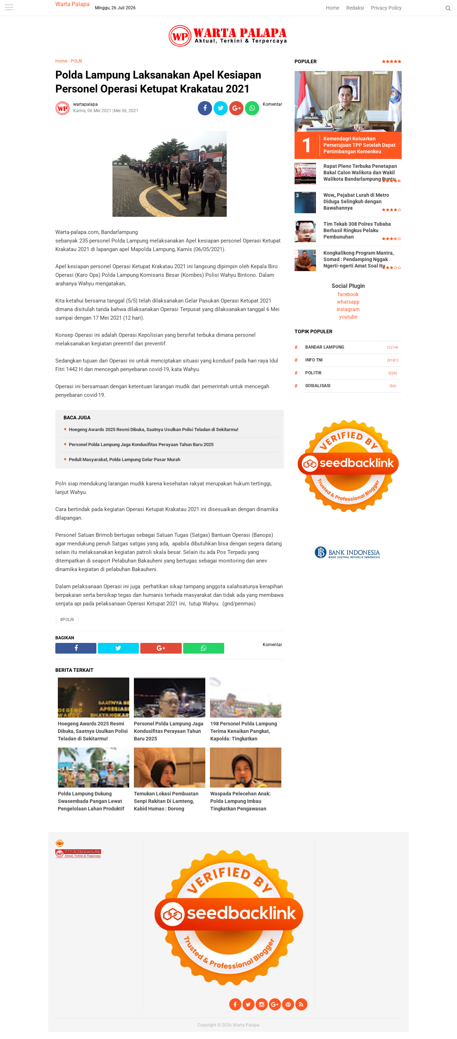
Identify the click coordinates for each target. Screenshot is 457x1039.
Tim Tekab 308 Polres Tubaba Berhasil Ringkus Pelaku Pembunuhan (357, 230)
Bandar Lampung (324, 347)
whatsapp (348, 302)
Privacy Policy (386, 8)
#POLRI (67, 619)
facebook (348, 294)
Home (332, 8)
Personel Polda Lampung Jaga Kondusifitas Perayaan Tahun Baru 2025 (141, 444)
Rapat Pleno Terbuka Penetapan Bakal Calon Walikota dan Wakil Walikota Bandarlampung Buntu (360, 172)
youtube (348, 317)
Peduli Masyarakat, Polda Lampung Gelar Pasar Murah (124, 459)
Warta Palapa (72, 4)
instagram (348, 309)
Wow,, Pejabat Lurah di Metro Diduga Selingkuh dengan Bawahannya (356, 201)
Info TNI (314, 360)
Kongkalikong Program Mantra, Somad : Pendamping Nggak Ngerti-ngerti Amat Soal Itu (358, 259)
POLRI (76, 61)
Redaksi (355, 8)
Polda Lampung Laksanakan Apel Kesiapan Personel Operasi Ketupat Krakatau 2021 (158, 82)
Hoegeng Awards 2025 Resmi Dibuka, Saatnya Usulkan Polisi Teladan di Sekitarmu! (153, 429)
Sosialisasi (318, 385)
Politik (313, 372)
